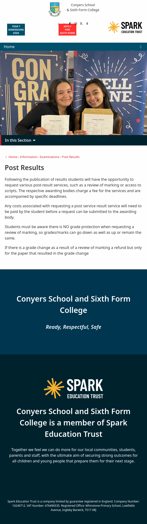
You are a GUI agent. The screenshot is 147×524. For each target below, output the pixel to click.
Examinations (49, 157)
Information (28, 157)
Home (9, 46)
